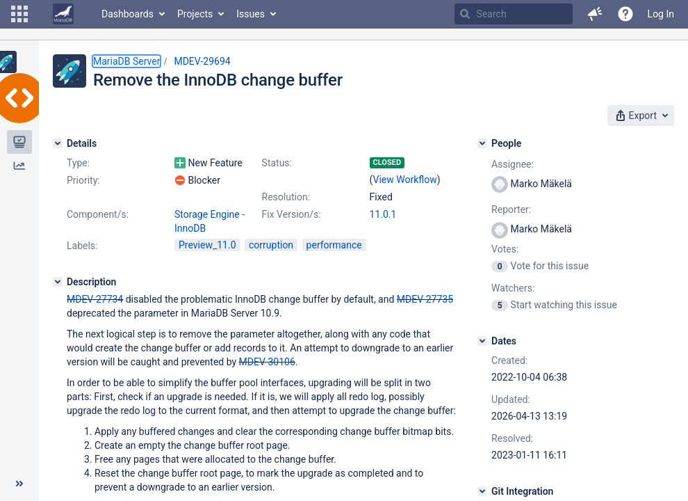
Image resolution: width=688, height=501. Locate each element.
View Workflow (405, 179)
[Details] (58, 143)
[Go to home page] (63, 14)
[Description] (58, 282)
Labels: (82, 245)
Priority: (83, 180)
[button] (19, 14)
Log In (661, 13)
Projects (195, 13)
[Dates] (482, 341)
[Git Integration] (482, 491)
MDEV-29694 (202, 61)
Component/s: (98, 214)
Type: (78, 162)
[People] (482, 143)
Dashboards (127, 13)
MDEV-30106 (267, 361)
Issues (250, 13)
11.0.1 (383, 214)
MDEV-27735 (425, 299)
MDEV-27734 (95, 299)
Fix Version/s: (291, 214)
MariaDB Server (126, 61)
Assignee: (512, 164)
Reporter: (511, 209)
